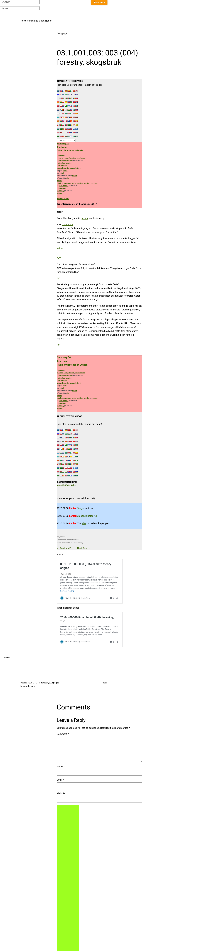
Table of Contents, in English (70, 150)
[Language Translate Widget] (66, 140)
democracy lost (72, 168)
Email (60, 779)
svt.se (60, 248)
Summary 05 (61, 188)
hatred (74, 176)
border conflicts (77, 183)
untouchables (80, 158)
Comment (63, 734)
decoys (65, 158)
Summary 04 (63, 143)
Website (61, 793)
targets (71, 158)
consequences (62, 165)
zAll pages (54, 682)
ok (63, 173)
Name (61, 766)
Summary (60, 191)
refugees (94, 183)
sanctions (67, 183)
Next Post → (83, 548)
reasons (60, 158)
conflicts (60, 183)
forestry (44, 682)
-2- (80, 168)
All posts (60, 193)
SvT (59, 258)
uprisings (87, 183)
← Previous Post (65, 548)
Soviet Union (63, 186)
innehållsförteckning (66, 485)
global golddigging (87, 516)
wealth (65, 171)
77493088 (67, 224)
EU (68, 178)
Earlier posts (63, 198)
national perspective (64, 163)
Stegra (80, 508)
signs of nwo (61, 168)
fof (58, 278)
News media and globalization (36, 20)
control (59, 181)
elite (84, 523)
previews (61, 155)
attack (85, 218)
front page (62, 33)
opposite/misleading (64, 160)
